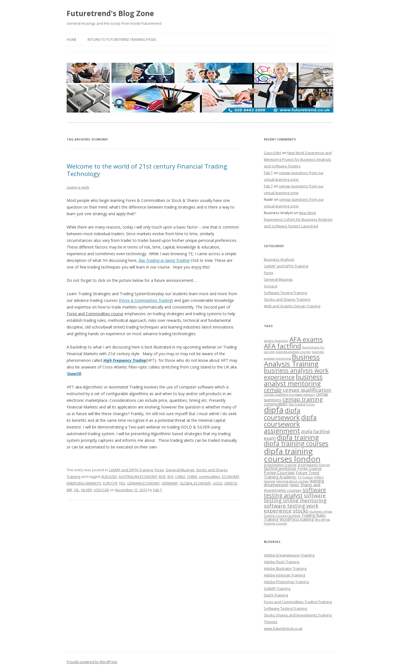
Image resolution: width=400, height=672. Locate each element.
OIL (76, 489)
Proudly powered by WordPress (92, 662)
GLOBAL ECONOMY (195, 483)
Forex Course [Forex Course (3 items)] (310, 468)
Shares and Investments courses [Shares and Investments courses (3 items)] (292, 487)
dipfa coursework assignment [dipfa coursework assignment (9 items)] (290, 424)
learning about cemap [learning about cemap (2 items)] (292, 481)
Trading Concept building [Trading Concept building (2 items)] (282, 516)
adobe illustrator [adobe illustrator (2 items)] (276, 341)
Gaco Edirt (272, 152)
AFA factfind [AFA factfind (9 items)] (282, 345)
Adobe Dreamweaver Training (289, 555)
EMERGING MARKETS (84, 483)
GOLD (217, 483)
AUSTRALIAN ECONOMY (138, 476)
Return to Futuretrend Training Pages (122, 39)
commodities (209, 476)
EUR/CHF (110, 483)
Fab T (157, 489)
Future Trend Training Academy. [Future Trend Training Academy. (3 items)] (291, 474)
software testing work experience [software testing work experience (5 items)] (291, 508)
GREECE (230, 483)
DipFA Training (276, 595)
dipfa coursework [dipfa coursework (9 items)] (282, 414)
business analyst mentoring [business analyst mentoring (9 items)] (293, 380)
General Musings (180, 469)
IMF (69, 489)
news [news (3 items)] (294, 484)
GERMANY (169, 483)
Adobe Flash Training (281, 561)
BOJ (170, 476)
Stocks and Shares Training (287, 299)
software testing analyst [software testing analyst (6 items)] (295, 492)
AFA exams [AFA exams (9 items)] (306, 339)
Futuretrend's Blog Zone (110, 13)
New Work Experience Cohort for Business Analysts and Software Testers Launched (298, 219)
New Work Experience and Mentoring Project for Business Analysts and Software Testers (298, 159)
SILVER (86, 489)
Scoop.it (270, 286)
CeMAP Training (277, 588)
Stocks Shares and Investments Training (298, 615)
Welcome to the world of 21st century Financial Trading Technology (147, 169)
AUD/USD (109, 476)
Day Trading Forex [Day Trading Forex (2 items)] (302, 404)
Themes (271, 621)
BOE (162, 476)
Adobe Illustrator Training (285, 568)
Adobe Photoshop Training (286, 581)
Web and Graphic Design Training (292, 306)
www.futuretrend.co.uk (283, 628)
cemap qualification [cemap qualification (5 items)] (307, 389)
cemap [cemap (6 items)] (273, 389)
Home (71, 39)
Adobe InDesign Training (284, 575)
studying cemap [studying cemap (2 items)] (320, 511)
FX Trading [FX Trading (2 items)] (305, 477)
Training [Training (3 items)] (271, 519)
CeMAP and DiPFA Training (131, 469)
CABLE (180, 476)
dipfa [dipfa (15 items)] (274, 409)
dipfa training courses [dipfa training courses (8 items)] (296, 443)
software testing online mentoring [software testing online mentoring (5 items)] (295, 498)
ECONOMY (230, 476)
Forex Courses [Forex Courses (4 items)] (279, 473)
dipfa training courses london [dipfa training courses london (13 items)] (292, 455)
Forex (159, 469)
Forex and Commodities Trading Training (298, 601)
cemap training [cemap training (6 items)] (302, 399)
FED (122, 483)
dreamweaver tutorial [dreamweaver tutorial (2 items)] (314, 465)
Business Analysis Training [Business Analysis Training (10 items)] (292, 360)
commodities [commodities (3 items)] (276, 404)
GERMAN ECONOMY (143, 483)
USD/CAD (101, 489)
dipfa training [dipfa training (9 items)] (298, 437)
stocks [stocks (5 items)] (300, 510)
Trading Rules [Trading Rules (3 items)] (313, 515)
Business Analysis (279, 259)
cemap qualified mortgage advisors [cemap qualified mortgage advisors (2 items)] (289, 395)
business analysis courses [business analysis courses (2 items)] (293, 352)
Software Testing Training (285, 292)
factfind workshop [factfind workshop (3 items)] (280, 468)
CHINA (192, 476)
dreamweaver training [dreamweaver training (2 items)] (280, 465)
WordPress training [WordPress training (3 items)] (296, 519)
